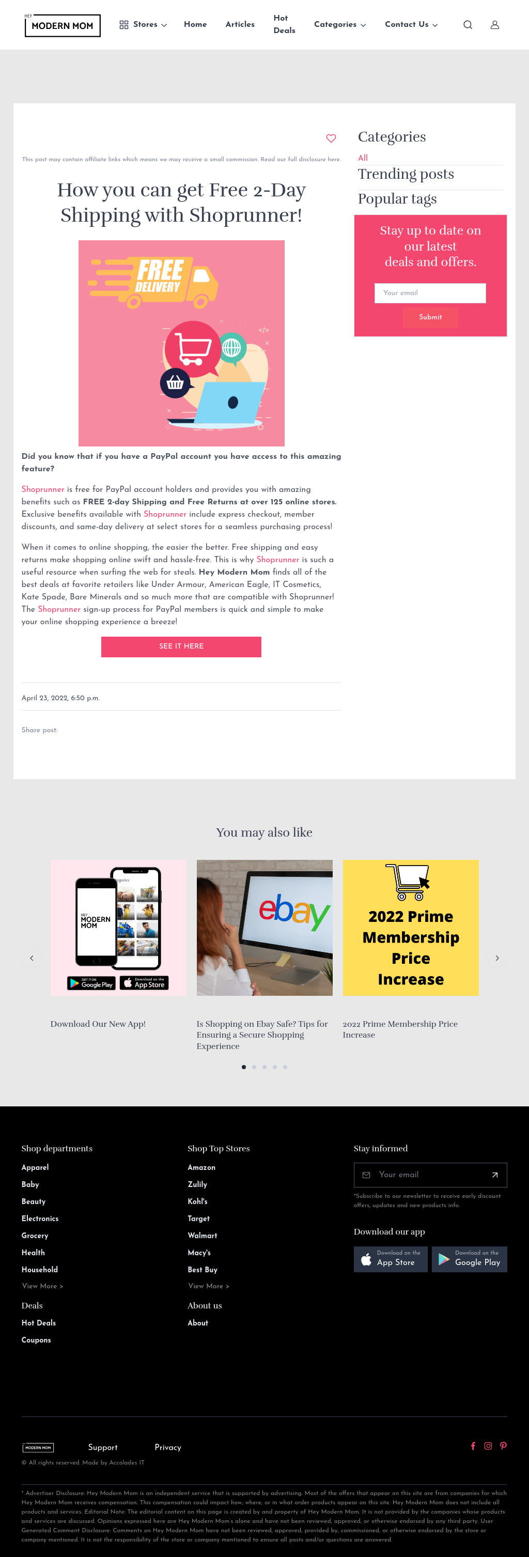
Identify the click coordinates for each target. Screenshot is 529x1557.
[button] (244, 1067)
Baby (30, 1185)
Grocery (35, 1236)
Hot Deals (284, 24)
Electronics (40, 1219)
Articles (240, 25)
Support (103, 1448)
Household (40, 1270)
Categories (335, 25)
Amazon (201, 1168)
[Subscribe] (495, 1175)
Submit (430, 317)
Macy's (199, 1253)
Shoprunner (43, 490)
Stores (138, 25)
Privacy (167, 1448)
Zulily (197, 1185)
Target (199, 1219)
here (333, 160)
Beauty (34, 1202)
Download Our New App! (98, 1024)
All (363, 159)
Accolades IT (127, 1463)
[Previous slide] (32, 958)
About (198, 1324)
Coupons (36, 1341)
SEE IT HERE (181, 647)
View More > (43, 1286)
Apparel (35, 1168)
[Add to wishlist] (331, 138)
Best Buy (202, 1270)
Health (33, 1253)
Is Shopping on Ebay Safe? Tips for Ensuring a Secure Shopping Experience (262, 1035)
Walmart (202, 1236)
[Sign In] (495, 24)
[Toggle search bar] (468, 24)
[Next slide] (497, 958)
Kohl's (198, 1202)
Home (195, 25)
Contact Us (406, 25)
